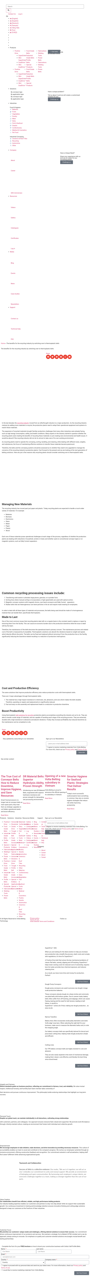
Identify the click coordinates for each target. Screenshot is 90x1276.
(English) (14, 18)
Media (12, 252)
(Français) (14, 25)
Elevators (14, 824)
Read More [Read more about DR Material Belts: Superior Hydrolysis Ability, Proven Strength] (26, 803)
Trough (13, 831)
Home (3, 343)
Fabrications (42, 51)
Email (3, 1254)
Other (20, 868)
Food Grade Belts (6, 829)
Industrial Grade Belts (7, 836)
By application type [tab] (17, 94)
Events (36, 824)
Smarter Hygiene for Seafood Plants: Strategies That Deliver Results (77, 783)
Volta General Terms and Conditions (42, 921)
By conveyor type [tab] (16, 92)
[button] (48, 357)
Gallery (28, 822)
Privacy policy (70, 749)
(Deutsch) (14, 23)
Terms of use (82, 749)
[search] (45, 7)
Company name (50, 1259)
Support (12, 307)
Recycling (22, 866)
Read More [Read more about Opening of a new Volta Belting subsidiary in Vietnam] (48, 798)
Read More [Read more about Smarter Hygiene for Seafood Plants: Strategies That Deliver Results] (70, 809)
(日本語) (13, 32)
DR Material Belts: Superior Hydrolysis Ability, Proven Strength (33, 781)
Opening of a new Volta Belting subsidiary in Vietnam (55, 780)
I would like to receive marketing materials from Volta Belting (23, 1270)
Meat (20, 840)
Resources (13, 196)
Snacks (21, 852)
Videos (28, 824)
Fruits (21, 838)
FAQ (42, 831)
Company (13, 150)
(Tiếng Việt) (14, 28)
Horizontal (14, 822)
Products (13, 48)
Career (43, 853)
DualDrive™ (22, 62)
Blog (35, 822)
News (36, 826)
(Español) (14, 21)
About (43, 850)
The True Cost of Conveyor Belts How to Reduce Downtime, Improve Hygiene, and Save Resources (11, 786)
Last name (39, 1249)
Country (4, 1259)
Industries (13, 103)
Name (3, 1249)
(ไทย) (12, 30)
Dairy (20, 826)
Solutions (13, 89)
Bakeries (22, 822)
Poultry (21, 849)
